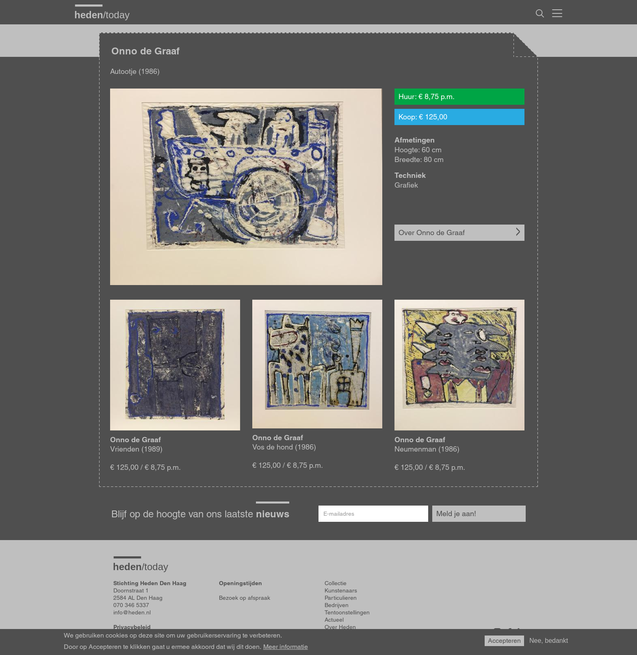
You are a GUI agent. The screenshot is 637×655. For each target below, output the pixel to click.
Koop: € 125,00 (423, 116)
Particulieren (341, 597)
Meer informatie (285, 647)
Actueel (334, 619)
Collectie (336, 583)
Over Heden (340, 627)
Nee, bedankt (548, 640)
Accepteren (504, 640)
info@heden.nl (132, 612)
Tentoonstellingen (347, 612)
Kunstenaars (341, 590)
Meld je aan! (456, 513)
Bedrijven (337, 605)
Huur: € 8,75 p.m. (427, 96)
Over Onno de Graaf (432, 232)
